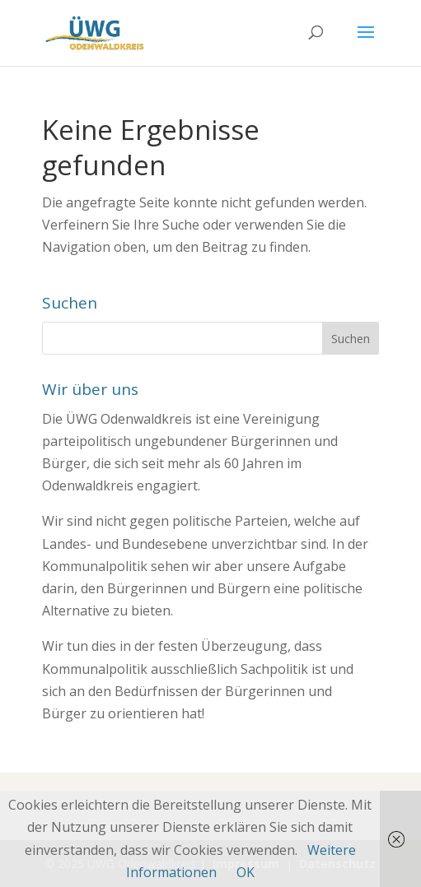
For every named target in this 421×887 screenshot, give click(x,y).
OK (245, 872)
